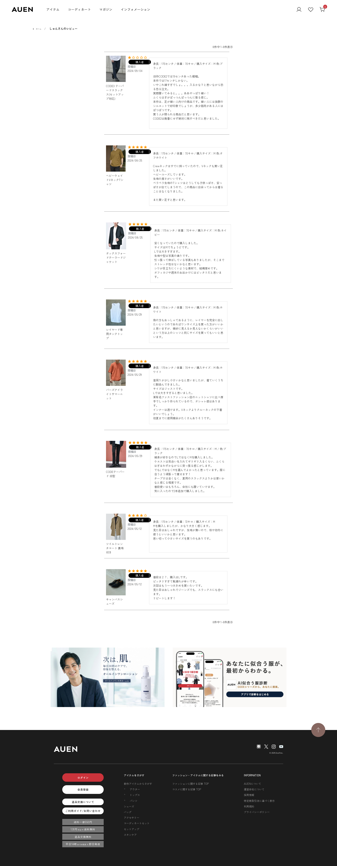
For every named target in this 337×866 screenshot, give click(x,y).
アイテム (52, 9)
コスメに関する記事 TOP (186, 789)
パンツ (133, 801)
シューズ (129, 806)
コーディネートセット (137, 823)
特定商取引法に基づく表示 (259, 801)
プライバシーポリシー (257, 812)
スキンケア (130, 835)
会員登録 (83, 789)
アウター (135, 789)
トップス (135, 795)
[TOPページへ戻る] (318, 730)
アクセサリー (131, 817)
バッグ (128, 812)
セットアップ (131, 829)
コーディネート (79, 9)
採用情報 (249, 795)
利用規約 (249, 806)
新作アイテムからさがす (138, 783)
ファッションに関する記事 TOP (190, 783)
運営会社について (254, 789)
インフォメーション (135, 9)
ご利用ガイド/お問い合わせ (83, 811)
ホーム (38, 29)
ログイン (83, 777)
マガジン (105, 9)
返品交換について (83, 802)
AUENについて (252, 783)
